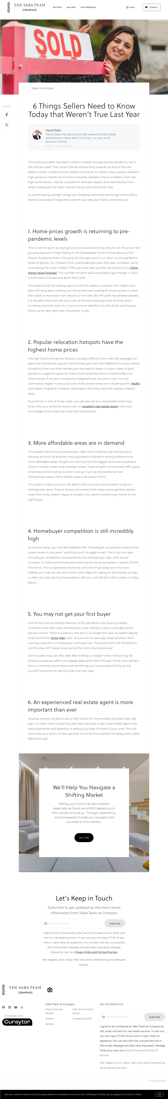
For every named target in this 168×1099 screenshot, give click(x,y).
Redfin (135, 383)
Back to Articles (42, 88)
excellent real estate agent (100, 406)
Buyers (57, 7)
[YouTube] (15, 1007)
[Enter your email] (76, 923)
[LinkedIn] (9, 1007)
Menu (130, 7)
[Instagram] (22, 1007)
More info (147, 1094)
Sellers (71, 7)
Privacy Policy (157, 1080)
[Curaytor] (17, 1025)
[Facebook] (3, 1007)
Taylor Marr (57, 638)
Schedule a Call (82, 1018)
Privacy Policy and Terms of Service (96, 952)
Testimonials (88, 7)
